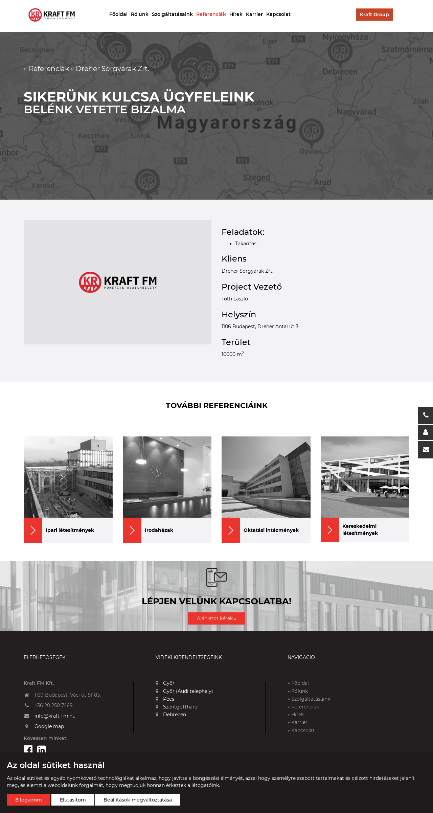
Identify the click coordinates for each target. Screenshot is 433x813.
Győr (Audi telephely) (184, 691)
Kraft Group (374, 15)
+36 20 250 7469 (54, 705)
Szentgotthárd (177, 707)
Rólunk (140, 14)
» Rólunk (298, 691)
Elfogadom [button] (28, 800)
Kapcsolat (278, 14)
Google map (49, 726)
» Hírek (296, 715)
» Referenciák (303, 707)
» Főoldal (298, 683)
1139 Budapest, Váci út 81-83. (68, 695)
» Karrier (297, 722)
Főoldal (118, 14)
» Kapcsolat (301, 730)
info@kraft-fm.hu (55, 716)
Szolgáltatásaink (172, 14)
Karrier (254, 14)
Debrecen (171, 715)
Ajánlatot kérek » (216, 618)
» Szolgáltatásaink (309, 699)
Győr (165, 683)
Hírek (236, 14)
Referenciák (211, 14)
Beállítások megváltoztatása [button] (138, 800)
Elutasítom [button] (73, 800)
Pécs (165, 699)
